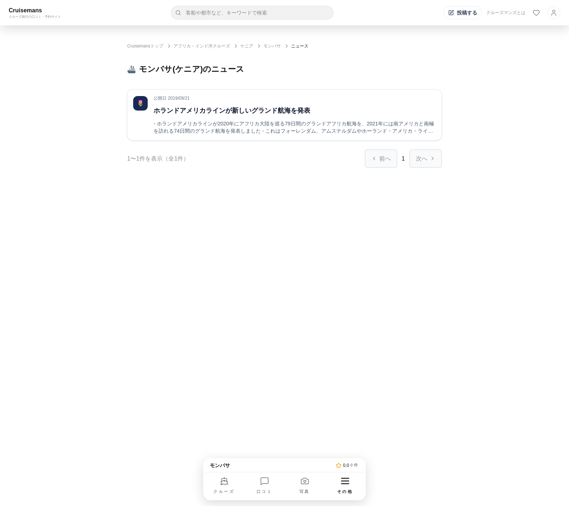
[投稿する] (462, 12)
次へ (425, 158)
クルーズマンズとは (505, 12)
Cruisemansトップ (145, 46)
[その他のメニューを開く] (345, 486)
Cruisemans (25, 10)
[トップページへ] (271, 465)
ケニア (246, 46)
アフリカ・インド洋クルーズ (201, 46)
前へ (381, 158)
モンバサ (272, 46)
